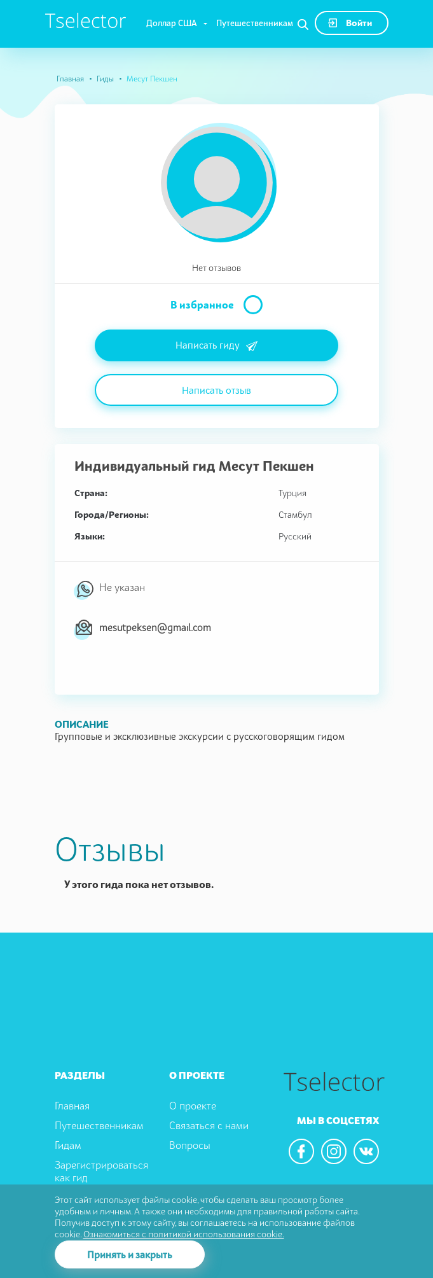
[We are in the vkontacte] (366, 1151)
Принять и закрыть (129, 1254)
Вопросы (189, 1145)
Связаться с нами (209, 1125)
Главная (70, 78)
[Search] (303, 25)
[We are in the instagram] (334, 1151)
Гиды (105, 78)
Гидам (68, 1145)
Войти (350, 22)
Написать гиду (216, 346)
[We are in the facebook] (301, 1151)
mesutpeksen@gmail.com (155, 627)
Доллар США (171, 23)
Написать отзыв (216, 390)
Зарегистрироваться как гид (101, 1171)
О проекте (192, 1105)
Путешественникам (254, 23)
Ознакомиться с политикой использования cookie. (183, 1233)
